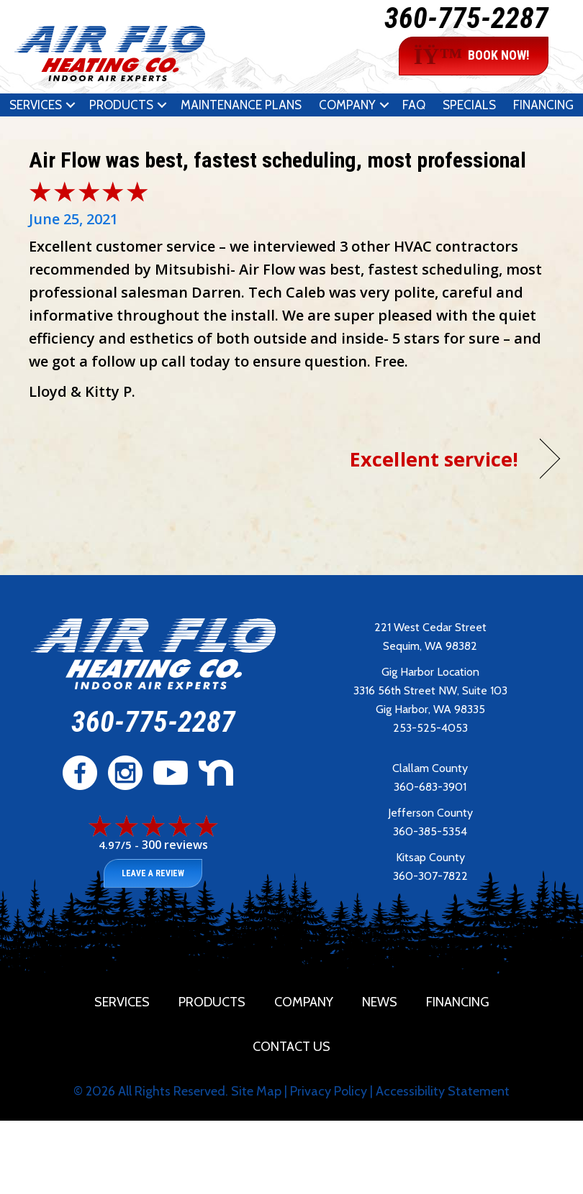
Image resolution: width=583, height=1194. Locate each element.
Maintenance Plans (241, 105)
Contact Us (291, 1047)
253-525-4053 (430, 728)
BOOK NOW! (472, 56)
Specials (469, 105)
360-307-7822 (430, 876)
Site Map (256, 1091)
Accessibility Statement (443, 1091)
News (379, 1002)
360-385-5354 (430, 831)
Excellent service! (434, 459)
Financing (543, 105)
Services (35, 105)
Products (121, 105)
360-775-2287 (466, 18)
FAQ (413, 105)
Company (347, 105)
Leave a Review (153, 873)
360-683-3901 (430, 787)
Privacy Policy (328, 1091)
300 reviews (175, 845)
